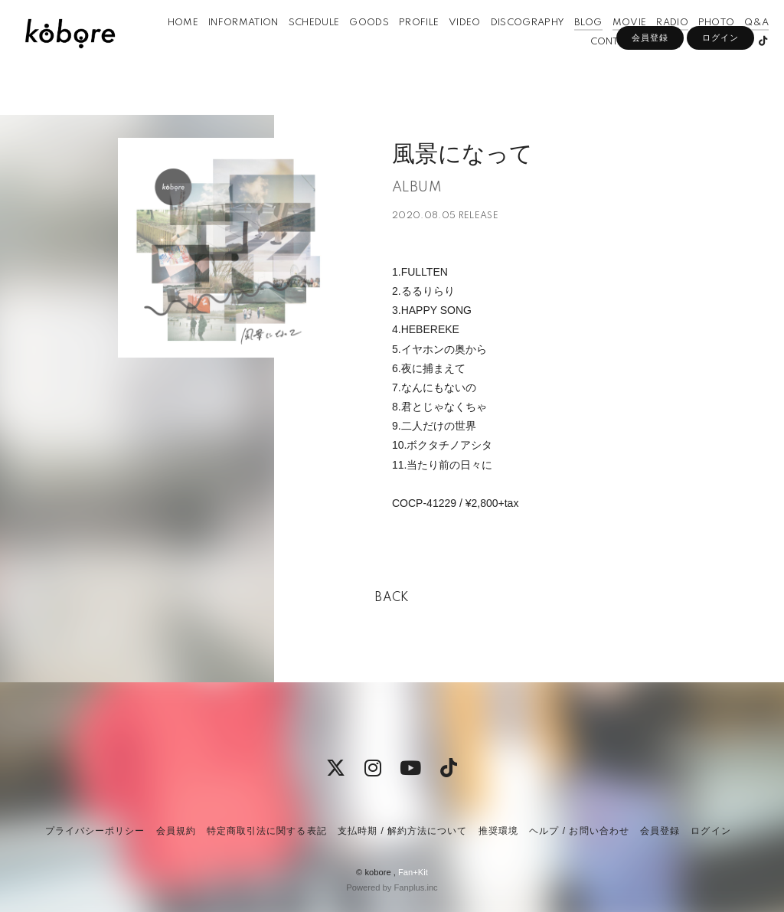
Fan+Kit (413, 872)
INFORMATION (228, 45)
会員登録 (650, 89)
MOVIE (613, 45)
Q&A (741, 45)
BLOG (572, 45)
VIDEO (449, 45)
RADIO (657, 45)
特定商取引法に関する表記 (266, 830)
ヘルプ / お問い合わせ (579, 830)
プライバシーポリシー (95, 830)
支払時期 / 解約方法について (403, 830)
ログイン (720, 89)
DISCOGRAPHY (512, 45)
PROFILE (403, 45)
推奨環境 (498, 830)
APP (642, 64)
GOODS (354, 45)
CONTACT (598, 64)
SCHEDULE (299, 45)
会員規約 (176, 830)
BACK (392, 598)
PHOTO (701, 45)
